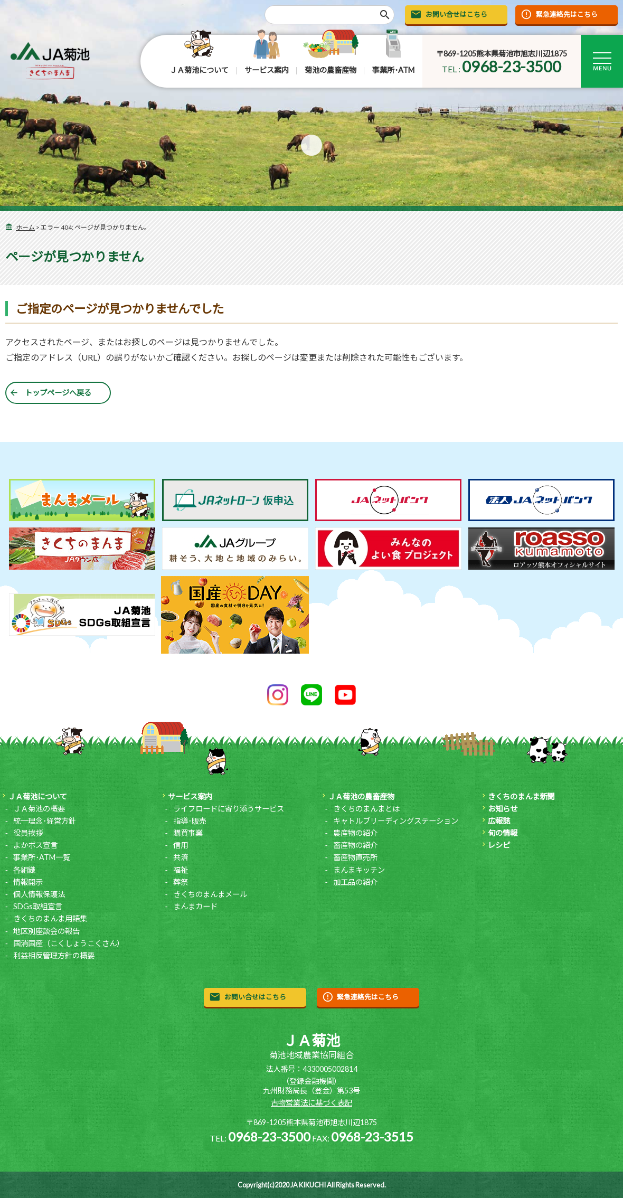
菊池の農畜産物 (330, 69)
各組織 (24, 869)
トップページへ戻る (58, 392)
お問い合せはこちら (456, 14)
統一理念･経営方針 (44, 820)
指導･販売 (189, 820)
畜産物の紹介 (355, 845)
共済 (180, 857)
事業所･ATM (393, 69)
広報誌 (499, 820)
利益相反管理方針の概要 (54, 955)
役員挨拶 (28, 832)
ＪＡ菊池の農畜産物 (361, 796)
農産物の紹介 (355, 832)
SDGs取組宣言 (37, 906)
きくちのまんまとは (366, 808)
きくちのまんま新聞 (521, 796)
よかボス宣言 (35, 845)
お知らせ (502, 808)
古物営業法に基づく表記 (311, 1102)
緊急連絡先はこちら (567, 14)
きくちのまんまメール (210, 894)
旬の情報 (502, 832)
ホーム (25, 227)
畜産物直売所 (355, 857)
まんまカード (195, 906)
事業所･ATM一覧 (41, 857)
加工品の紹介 (355, 882)
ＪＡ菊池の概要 (39, 808)
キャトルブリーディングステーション (395, 820)
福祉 (180, 869)
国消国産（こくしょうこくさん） (68, 943)
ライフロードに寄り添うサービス (228, 808)
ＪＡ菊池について (199, 69)
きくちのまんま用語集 (50, 918)
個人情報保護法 (39, 894)
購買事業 (188, 832)
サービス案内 (266, 69)
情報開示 (28, 882)
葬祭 (180, 882)
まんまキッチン (359, 869)
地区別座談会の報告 (46, 931)
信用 (180, 845)
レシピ (499, 845)
